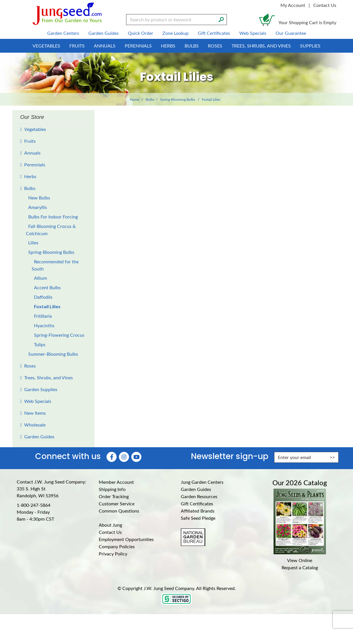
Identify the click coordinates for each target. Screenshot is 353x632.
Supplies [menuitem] (310, 46)
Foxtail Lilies (47, 306)
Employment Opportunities (126, 539)
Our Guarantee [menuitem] (291, 33)
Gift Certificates (197, 503)
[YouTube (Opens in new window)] (136, 457)
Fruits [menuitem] (77, 46)
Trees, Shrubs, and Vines (48, 377)
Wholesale (34, 425)
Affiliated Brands (198, 511)
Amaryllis (37, 207)
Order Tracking (114, 496)
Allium (40, 278)
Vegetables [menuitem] (46, 46)
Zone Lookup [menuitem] (175, 33)
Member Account (116, 482)
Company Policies (117, 546)
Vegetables (35, 129)
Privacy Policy (113, 554)
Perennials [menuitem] (138, 46)
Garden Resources (199, 496)
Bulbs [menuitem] (192, 46)
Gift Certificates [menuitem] (214, 33)
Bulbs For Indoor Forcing (53, 217)
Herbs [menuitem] (168, 46)
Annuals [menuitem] (104, 46)
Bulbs (150, 99)
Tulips (39, 344)
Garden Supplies (40, 389)
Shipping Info (112, 489)
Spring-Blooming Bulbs (177, 99)
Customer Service (116, 503)
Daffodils (43, 297)
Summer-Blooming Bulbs (53, 354)
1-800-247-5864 (33, 505)
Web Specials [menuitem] (252, 33)
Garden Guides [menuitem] (103, 33)
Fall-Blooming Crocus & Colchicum (51, 229)
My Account (292, 5)
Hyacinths (44, 325)
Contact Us (324, 5)
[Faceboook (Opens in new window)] (112, 457)
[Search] (221, 19)
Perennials (34, 164)
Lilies (33, 242)
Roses (30, 366)
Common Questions (119, 511)
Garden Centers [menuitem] (63, 33)
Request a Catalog (300, 567)
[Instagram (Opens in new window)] (124, 457)
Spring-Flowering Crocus (59, 335)
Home (134, 99)
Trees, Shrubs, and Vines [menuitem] (261, 46)
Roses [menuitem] (215, 46)
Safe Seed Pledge (198, 518)
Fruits (30, 141)
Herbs (30, 176)
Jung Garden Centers (202, 482)
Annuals (32, 153)
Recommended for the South (55, 265)
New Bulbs (39, 198)
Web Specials (37, 401)
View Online (299, 560)
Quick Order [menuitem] (140, 33)
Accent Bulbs (47, 287)
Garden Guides (39, 436)
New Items (35, 413)
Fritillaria (43, 316)
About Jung (110, 525)
